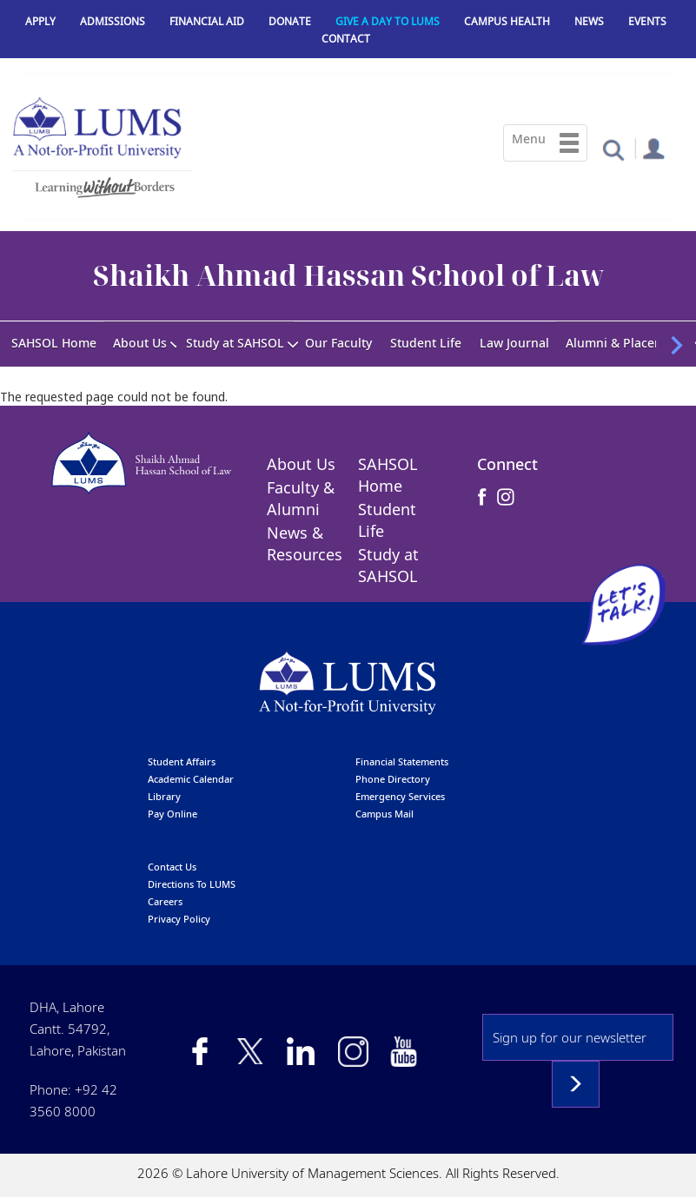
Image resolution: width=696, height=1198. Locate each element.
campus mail (384, 813)
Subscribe (576, 1084)
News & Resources (304, 543)
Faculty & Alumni (301, 498)
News (589, 21)
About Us (140, 342)
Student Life (425, 342)
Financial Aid (206, 21)
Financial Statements (401, 761)
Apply (40, 21)
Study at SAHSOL (235, 342)
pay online (172, 813)
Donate (289, 21)
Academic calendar (191, 778)
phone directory (392, 778)
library (164, 796)
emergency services (400, 796)
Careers (165, 901)
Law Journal (514, 342)
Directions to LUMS (191, 883)
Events (647, 21)
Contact (345, 38)
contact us (172, 866)
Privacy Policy (179, 918)
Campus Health (507, 21)
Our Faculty (338, 342)
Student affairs (181, 761)
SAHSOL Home (53, 342)
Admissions (112, 21)
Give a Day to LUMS (387, 21)
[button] (613, 149)
